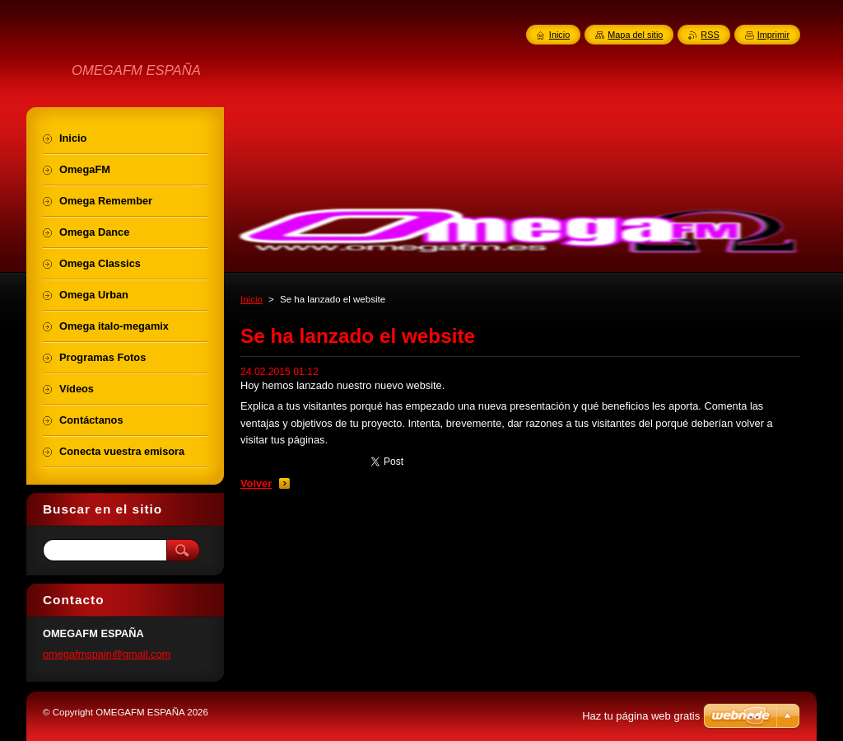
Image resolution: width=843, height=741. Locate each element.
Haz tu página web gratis (641, 716)
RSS (710, 35)
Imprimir (773, 35)
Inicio (251, 299)
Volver (256, 483)
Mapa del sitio (635, 35)
